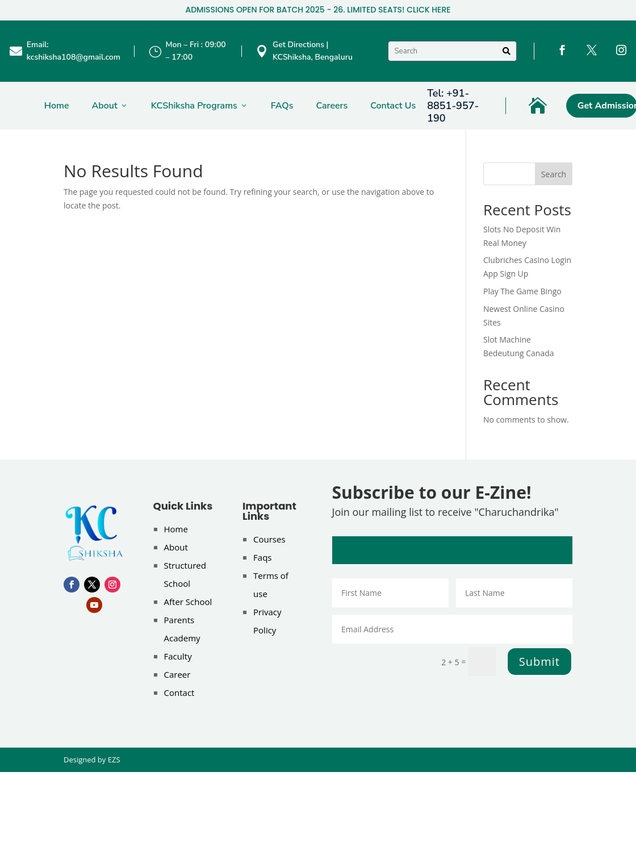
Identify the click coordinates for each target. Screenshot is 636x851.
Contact (179, 692)
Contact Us (393, 105)
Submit (539, 661)
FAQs (282, 105)
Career (177, 674)
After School (188, 601)
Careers (332, 105)
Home (56, 105)
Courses (269, 539)
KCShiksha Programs (199, 105)
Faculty (178, 656)
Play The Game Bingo (522, 291)
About (110, 105)
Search (553, 174)
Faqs (262, 557)
